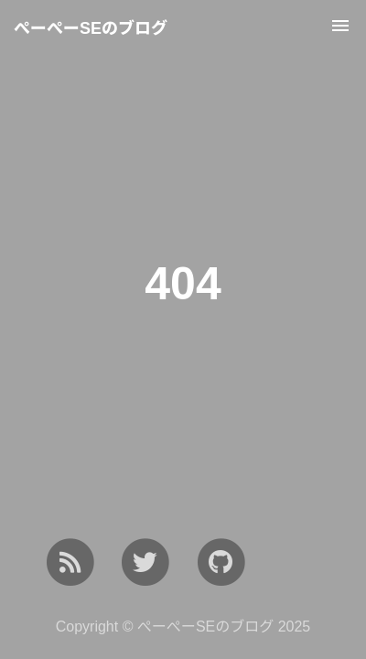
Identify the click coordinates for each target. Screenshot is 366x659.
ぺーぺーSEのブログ (90, 28)
